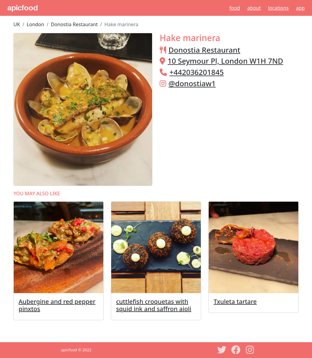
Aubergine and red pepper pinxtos (57, 305)
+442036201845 (196, 72)
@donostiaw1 (192, 83)
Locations (278, 8)
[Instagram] (249, 349)
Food (234, 8)
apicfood (22, 8)
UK (16, 24)
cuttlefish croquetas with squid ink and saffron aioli (153, 305)
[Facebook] (235, 349)
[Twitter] (221, 349)
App (300, 8)
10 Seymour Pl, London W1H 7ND (225, 61)
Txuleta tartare (235, 301)
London (35, 24)
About (254, 8)
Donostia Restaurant (74, 24)
